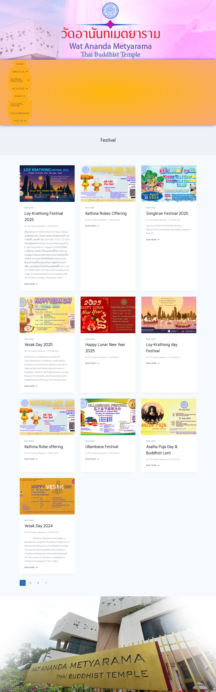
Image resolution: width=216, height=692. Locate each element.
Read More (31, 227)
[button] (38, 64)
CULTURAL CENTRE (141, 64)
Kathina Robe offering (43, 390)
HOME (19, 64)
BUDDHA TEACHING (67, 64)
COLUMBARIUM (170, 64)
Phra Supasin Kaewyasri (36, 169)
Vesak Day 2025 (38, 288)
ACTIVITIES (97, 64)
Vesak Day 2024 (38, 469)
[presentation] (47, 127)
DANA (117, 64)
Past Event (29, 151)
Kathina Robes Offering (106, 157)
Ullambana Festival (101, 390)
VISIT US (193, 64)
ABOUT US (38, 64)
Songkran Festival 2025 (167, 157)
